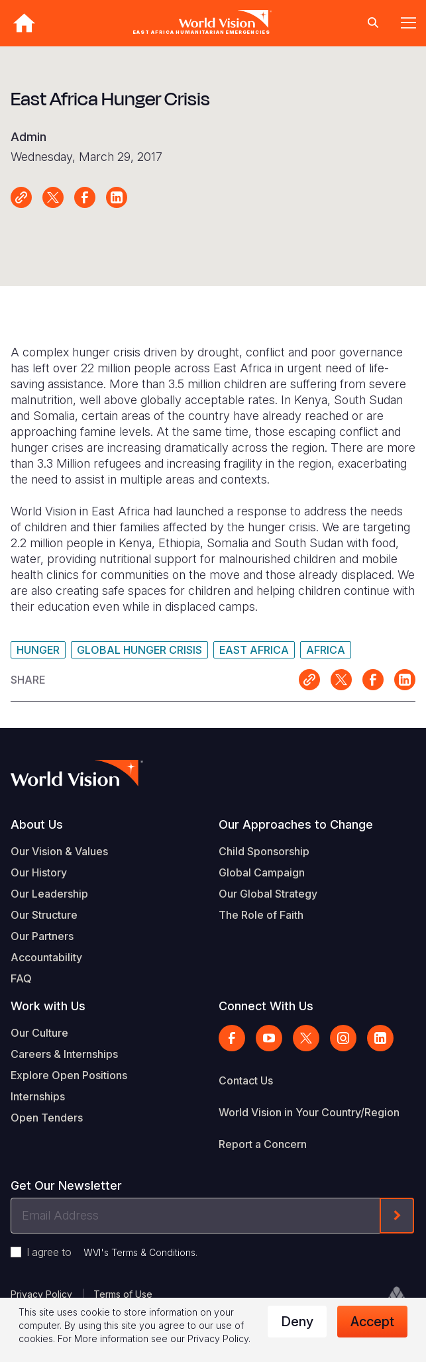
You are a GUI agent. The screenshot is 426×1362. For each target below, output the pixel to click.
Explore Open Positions (69, 1075)
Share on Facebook (84, 197)
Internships (38, 1096)
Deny (297, 1322)
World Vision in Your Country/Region (309, 1112)
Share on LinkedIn (116, 197)
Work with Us (48, 1006)
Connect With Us (266, 1006)
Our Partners (42, 936)
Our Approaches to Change (296, 824)
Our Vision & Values (59, 851)
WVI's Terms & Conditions (139, 1252)
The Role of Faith (261, 914)
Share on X (53, 197)
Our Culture (39, 1032)
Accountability (46, 957)
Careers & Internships (64, 1054)
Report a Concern (263, 1144)
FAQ (21, 978)
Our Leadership (49, 893)
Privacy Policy (41, 1294)
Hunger (38, 649)
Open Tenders (47, 1117)
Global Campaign (262, 872)
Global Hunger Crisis (139, 649)
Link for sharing (21, 197)
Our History (39, 872)
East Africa (254, 649)
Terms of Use (122, 1294)
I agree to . (112, 1252)
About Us (37, 824)
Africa (325, 649)
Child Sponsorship (264, 851)
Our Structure (44, 914)
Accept (372, 1322)
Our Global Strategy (268, 893)
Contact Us (246, 1080)
